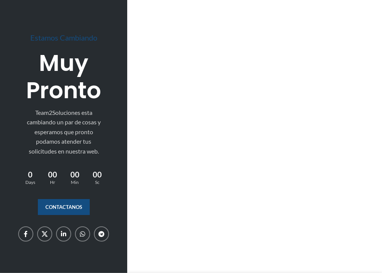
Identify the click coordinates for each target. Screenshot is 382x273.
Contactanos (63, 207)
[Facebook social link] (25, 234)
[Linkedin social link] (63, 234)
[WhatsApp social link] (82, 234)
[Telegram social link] (101, 234)
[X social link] (44, 234)
